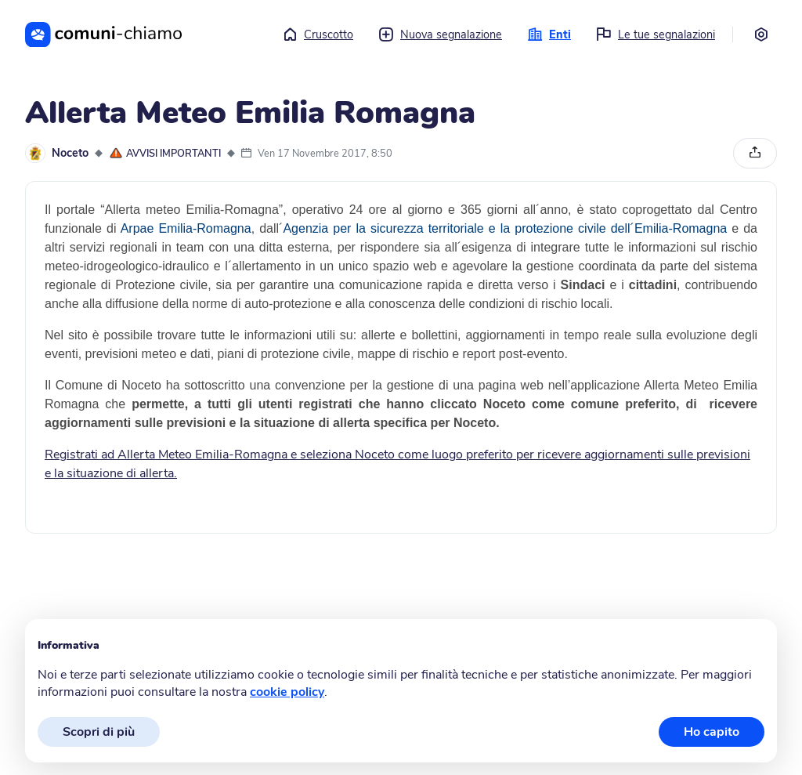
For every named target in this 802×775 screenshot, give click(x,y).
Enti (549, 34)
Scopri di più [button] (99, 732)
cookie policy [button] (287, 692)
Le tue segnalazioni (655, 34)
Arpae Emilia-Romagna (183, 228)
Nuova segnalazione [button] (440, 34)
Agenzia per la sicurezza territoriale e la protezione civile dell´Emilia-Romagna (505, 228)
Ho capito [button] (711, 732)
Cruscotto (317, 34)
